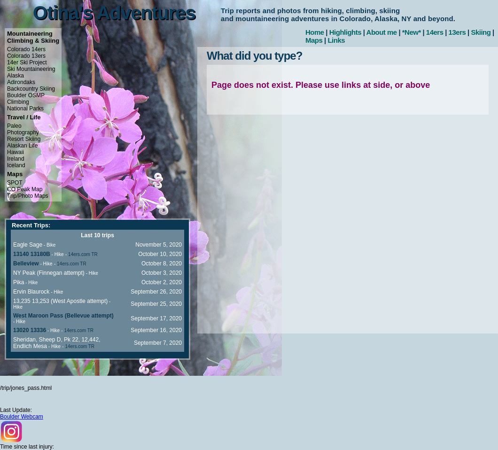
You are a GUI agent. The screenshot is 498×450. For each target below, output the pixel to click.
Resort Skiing (23, 139)
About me (381, 32)
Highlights (345, 32)
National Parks (25, 108)
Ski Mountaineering (31, 69)
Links (336, 40)
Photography (23, 132)
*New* (411, 32)
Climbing (18, 102)
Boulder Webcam (21, 416)
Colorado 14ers (26, 49)
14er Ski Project (27, 62)
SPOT (15, 182)
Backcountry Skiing (31, 88)
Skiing (480, 32)
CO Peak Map (24, 189)
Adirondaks (21, 82)
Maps (313, 40)
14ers (435, 32)
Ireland (15, 158)
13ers (457, 32)
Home (314, 32)
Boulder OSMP (26, 95)
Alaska (15, 75)
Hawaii (15, 152)
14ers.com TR (83, 254)
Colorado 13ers (26, 56)
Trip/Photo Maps (27, 196)
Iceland (16, 165)
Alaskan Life (22, 145)
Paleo (14, 126)
